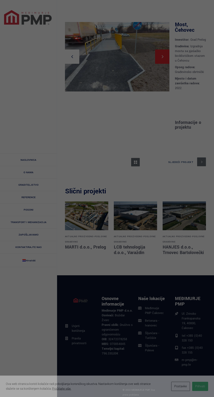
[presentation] (72, 56)
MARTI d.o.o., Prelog (85, 247)
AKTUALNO (71, 236)
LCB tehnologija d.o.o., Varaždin (129, 250)
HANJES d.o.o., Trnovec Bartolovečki (183, 250)
